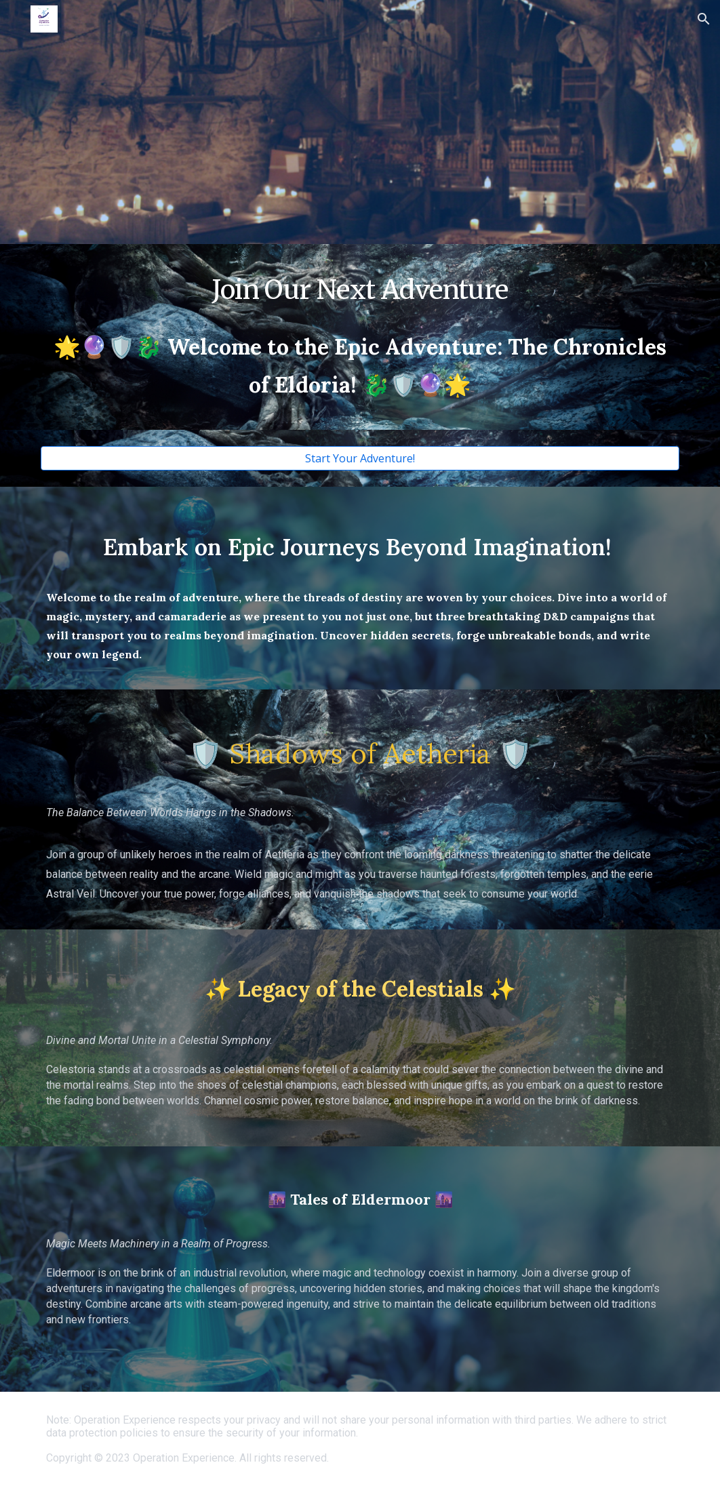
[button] (703, 19)
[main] (360, 289)
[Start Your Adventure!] (360, 458)
